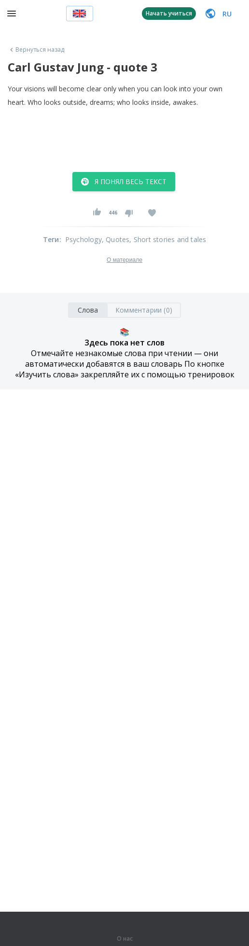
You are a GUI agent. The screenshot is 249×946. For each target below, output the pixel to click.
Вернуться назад (36, 50)
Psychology (83, 239)
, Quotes (116, 239)
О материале (124, 260)
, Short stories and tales (167, 239)
